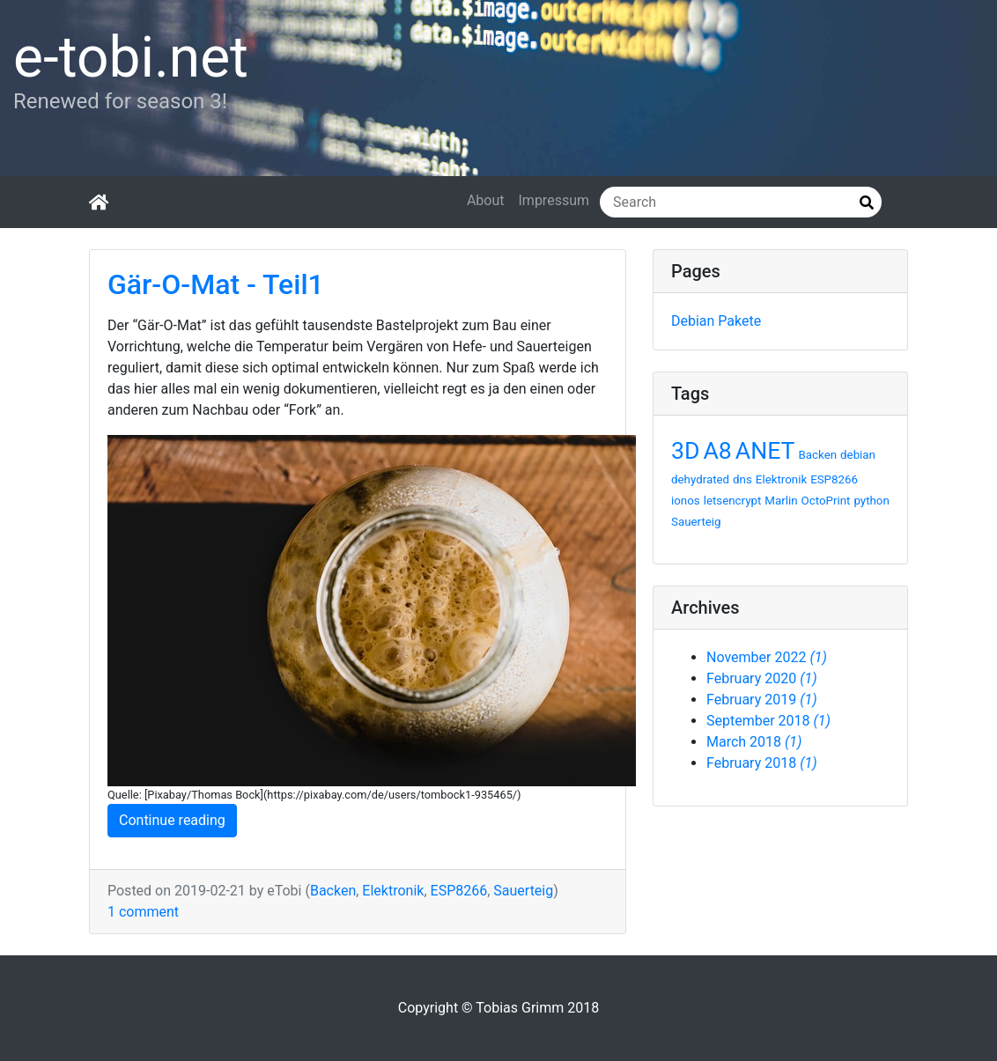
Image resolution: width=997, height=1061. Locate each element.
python (871, 500)
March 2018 (753, 741)
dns (742, 479)
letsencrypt (733, 500)
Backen (333, 890)
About (486, 200)
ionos (685, 500)
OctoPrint (826, 500)
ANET (765, 451)
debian (857, 454)
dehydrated (700, 479)
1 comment (143, 911)
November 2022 (766, 657)
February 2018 (761, 763)
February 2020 (761, 678)
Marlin (780, 500)
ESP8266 (459, 890)
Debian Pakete (716, 321)
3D (685, 451)
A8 (717, 451)
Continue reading (172, 820)
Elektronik (393, 890)
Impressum (554, 200)
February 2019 (761, 699)
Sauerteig (523, 890)
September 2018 (768, 720)
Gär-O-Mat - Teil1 (215, 284)
